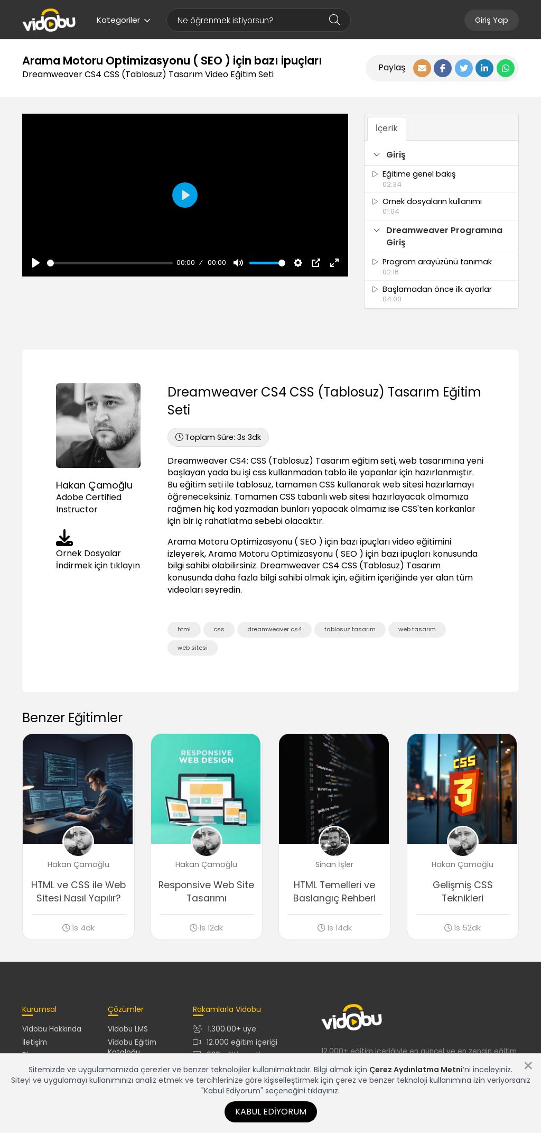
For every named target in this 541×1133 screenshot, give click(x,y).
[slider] (110, 263)
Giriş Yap (491, 20)
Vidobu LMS (128, 1031)
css (219, 629)
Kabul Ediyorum (270, 1112)
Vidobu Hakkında (51, 1031)
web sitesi (193, 647)
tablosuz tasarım (350, 629)
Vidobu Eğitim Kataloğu (132, 1048)
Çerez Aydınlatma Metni (416, 1069)
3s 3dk (218, 437)
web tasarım (417, 629)
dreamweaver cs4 (274, 629)
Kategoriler (124, 19)
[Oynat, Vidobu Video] (35, 262)
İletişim (34, 1043)
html (184, 629)
